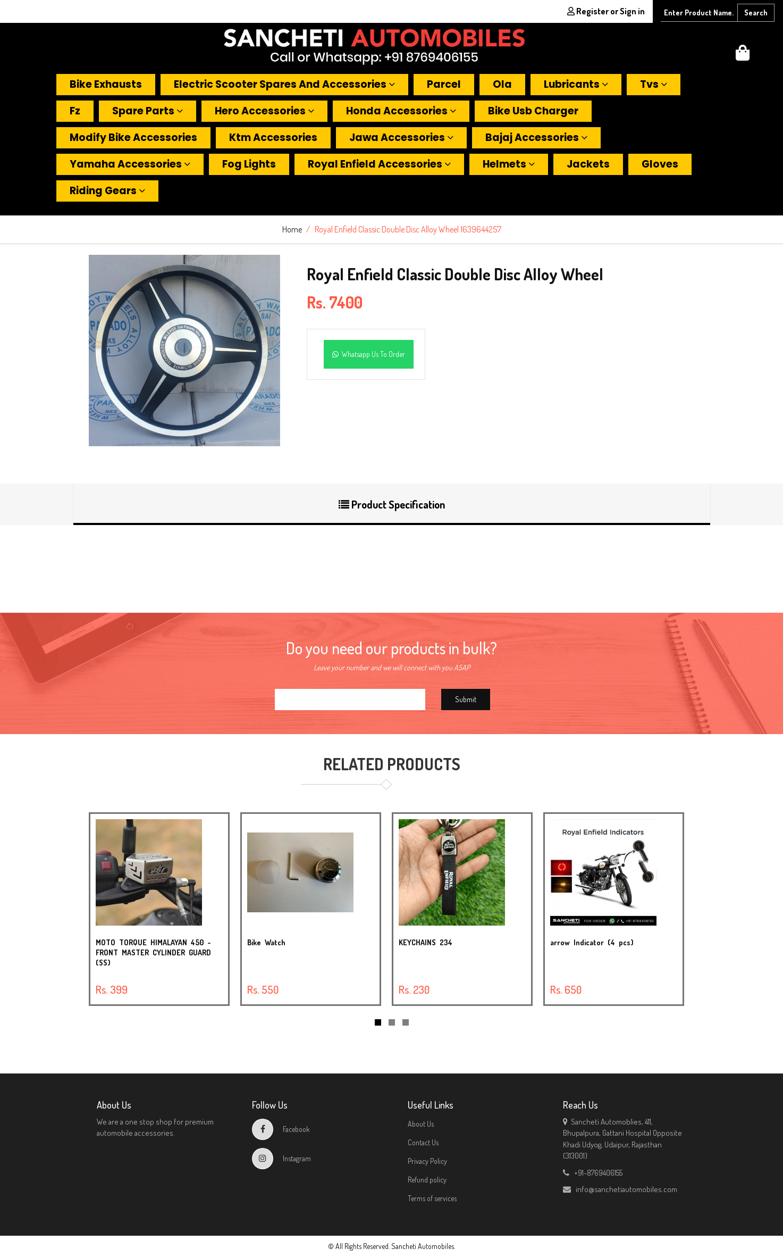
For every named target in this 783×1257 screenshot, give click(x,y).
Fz (75, 111)
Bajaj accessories (536, 137)
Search (756, 12)
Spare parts (147, 111)
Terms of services (432, 1198)
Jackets (588, 164)
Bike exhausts (106, 84)
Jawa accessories (401, 137)
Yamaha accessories (130, 164)
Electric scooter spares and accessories (284, 84)
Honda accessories (401, 111)
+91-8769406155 (592, 1173)
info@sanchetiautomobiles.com (620, 1189)
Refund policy (427, 1179)
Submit (465, 699)
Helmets (509, 164)
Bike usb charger (533, 111)
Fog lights (249, 164)
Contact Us (423, 1142)
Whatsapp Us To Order (368, 354)
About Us (421, 1123)
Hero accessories (264, 111)
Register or (606, 11)
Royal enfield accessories (379, 164)
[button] (743, 55)
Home (292, 229)
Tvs (653, 84)
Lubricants (576, 84)
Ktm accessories (273, 137)
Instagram (281, 1158)
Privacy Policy (427, 1161)
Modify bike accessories (133, 137)
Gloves (660, 164)
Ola (502, 84)
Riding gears (107, 191)
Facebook (281, 1129)
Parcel (444, 84)
